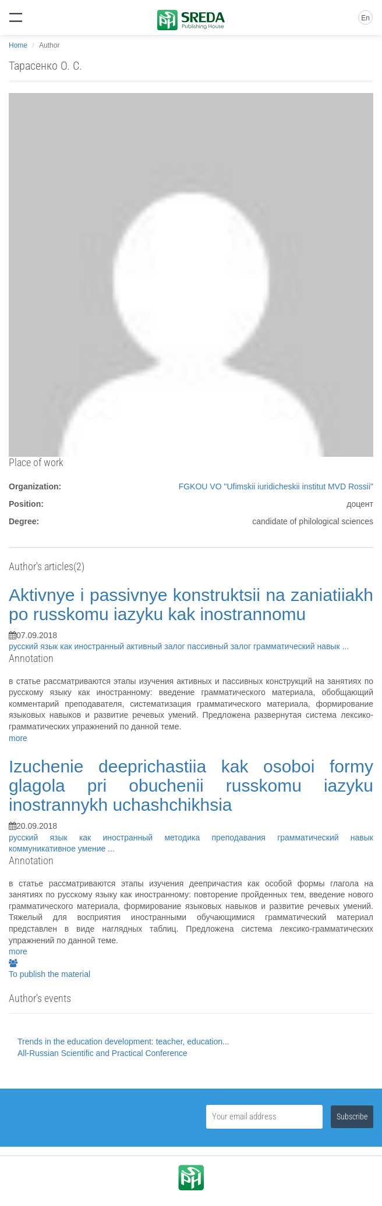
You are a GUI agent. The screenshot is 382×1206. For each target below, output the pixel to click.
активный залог (157, 646)
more (18, 738)
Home (18, 45)
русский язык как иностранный (67, 646)
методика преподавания (220, 837)
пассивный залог (220, 646)
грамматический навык (297, 646)
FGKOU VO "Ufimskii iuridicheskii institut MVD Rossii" (276, 486)
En (365, 18)
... (345, 646)
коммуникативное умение (58, 848)
